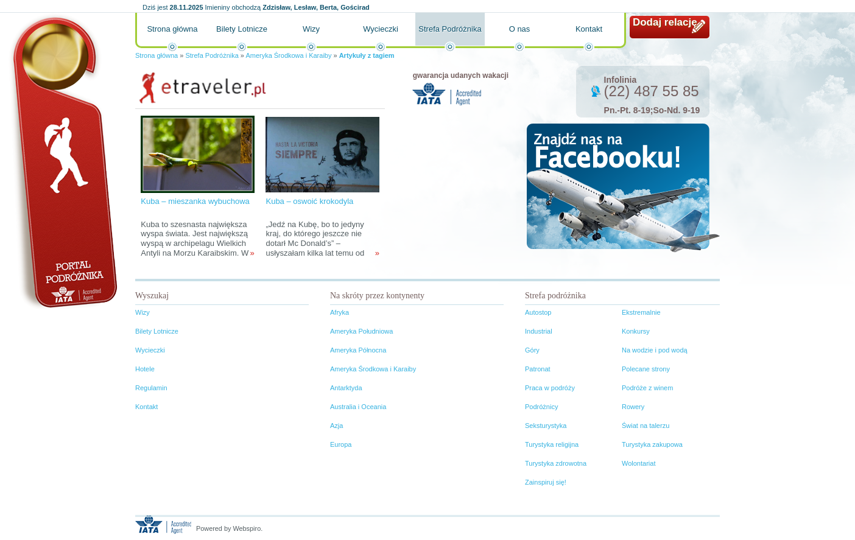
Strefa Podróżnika (449, 28)
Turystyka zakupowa (652, 444)
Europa (340, 444)
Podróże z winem (647, 387)
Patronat (538, 369)
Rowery (633, 406)
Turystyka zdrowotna (555, 463)
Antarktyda (346, 387)
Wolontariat (638, 463)
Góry (532, 350)
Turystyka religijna (552, 444)
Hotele (145, 369)
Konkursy (636, 331)
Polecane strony (646, 369)
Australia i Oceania (358, 406)
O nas (519, 28)
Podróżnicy (541, 406)
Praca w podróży (550, 387)
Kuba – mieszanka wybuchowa (195, 201)
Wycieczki (380, 28)
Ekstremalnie (641, 312)
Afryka (339, 312)
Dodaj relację (665, 22)
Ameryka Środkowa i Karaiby (288, 55)
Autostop (538, 312)
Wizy (311, 28)
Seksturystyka (545, 425)
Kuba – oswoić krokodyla (309, 201)
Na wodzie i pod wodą (655, 350)
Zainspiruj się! (545, 482)
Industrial (538, 331)
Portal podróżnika (62, 161)
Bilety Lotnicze (241, 28)
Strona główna (172, 28)
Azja (336, 425)
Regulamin (151, 387)
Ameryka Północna (358, 350)
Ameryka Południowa (361, 331)
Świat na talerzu (645, 425)
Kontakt (588, 28)
